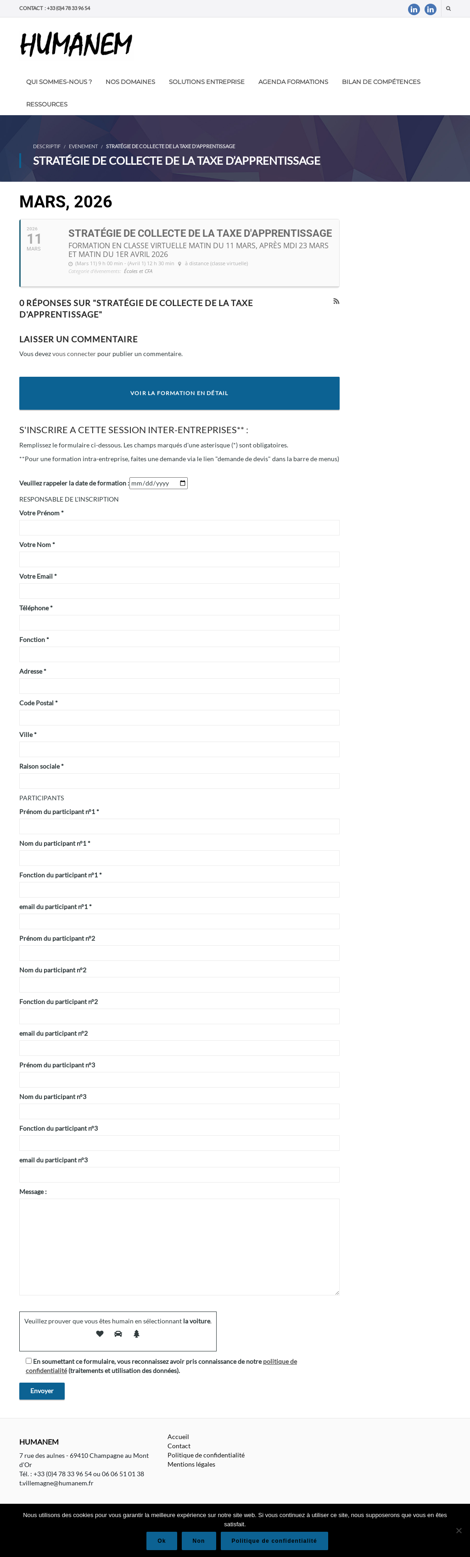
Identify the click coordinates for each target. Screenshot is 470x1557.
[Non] (458, 1530)
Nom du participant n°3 (52, 1096)
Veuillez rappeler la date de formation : (74, 483)
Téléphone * (36, 608)
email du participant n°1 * (55, 906)
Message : (33, 1191)
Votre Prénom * (41, 513)
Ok (161, 1541)
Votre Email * (38, 576)
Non (199, 1541)
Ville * (28, 734)
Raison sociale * (41, 766)
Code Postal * (38, 703)
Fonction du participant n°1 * (60, 875)
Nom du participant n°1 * (54, 843)
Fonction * (34, 639)
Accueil (178, 1436)
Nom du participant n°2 (52, 970)
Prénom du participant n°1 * (59, 811)
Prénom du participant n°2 (57, 938)
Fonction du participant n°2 (58, 1001)
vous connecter (74, 353)
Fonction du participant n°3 (58, 1128)
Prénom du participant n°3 (57, 1065)
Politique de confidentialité (206, 1455)
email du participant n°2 (53, 1033)
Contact (179, 1446)
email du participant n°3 (53, 1160)
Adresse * (32, 671)
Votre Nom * (37, 544)
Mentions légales (191, 1464)
